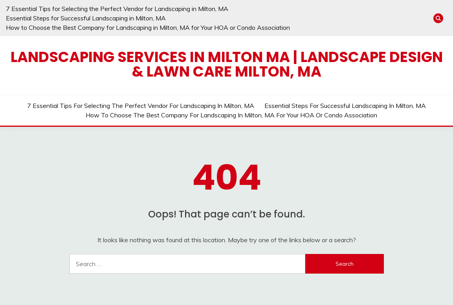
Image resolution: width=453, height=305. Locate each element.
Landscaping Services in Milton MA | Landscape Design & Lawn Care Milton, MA (227, 64)
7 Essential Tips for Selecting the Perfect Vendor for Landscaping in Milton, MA (117, 9)
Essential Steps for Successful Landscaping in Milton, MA (86, 18)
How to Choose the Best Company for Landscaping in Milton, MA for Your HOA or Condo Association (148, 27)
